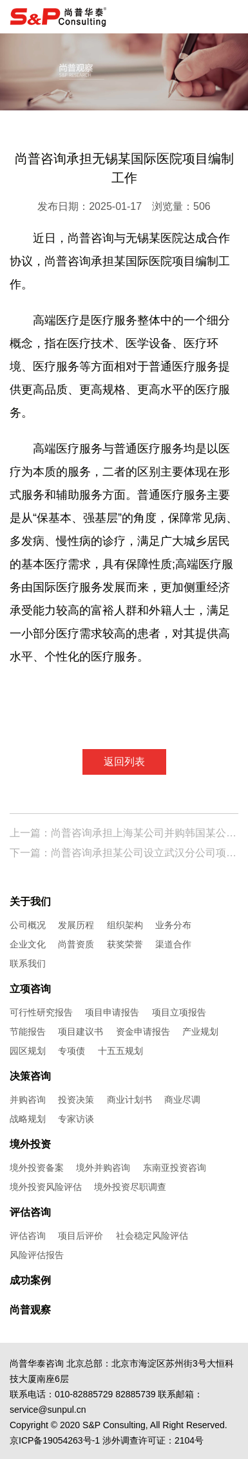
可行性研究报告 (41, 1012)
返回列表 (124, 761)
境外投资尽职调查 (130, 1187)
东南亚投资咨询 (174, 1167)
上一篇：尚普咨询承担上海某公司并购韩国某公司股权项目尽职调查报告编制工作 (124, 832)
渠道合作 (173, 944)
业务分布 (173, 925)
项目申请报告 (112, 1012)
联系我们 (28, 963)
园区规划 (28, 1051)
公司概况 (28, 925)
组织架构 (125, 925)
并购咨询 (28, 1099)
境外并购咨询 (103, 1167)
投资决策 (76, 1099)
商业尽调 (182, 1099)
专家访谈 (76, 1119)
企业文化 (28, 944)
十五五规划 (120, 1051)
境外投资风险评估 (46, 1187)
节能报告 (28, 1031)
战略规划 (28, 1119)
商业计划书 (129, 1099)
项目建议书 (80, 1031)
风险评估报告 (37, 1255)
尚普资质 (76, 944)
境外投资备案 (37, 1167)
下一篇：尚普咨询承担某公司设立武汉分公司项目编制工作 (124, 852)
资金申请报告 (143, 1031)
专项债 (71, 1051)
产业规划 (200, 1031)
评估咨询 (28, 1235)
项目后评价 (80, 1235)
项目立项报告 (179, 1012)
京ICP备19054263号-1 (55, 1440)
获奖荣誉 (125, 944)
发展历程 (76, 925)
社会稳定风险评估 (152, 1235)
